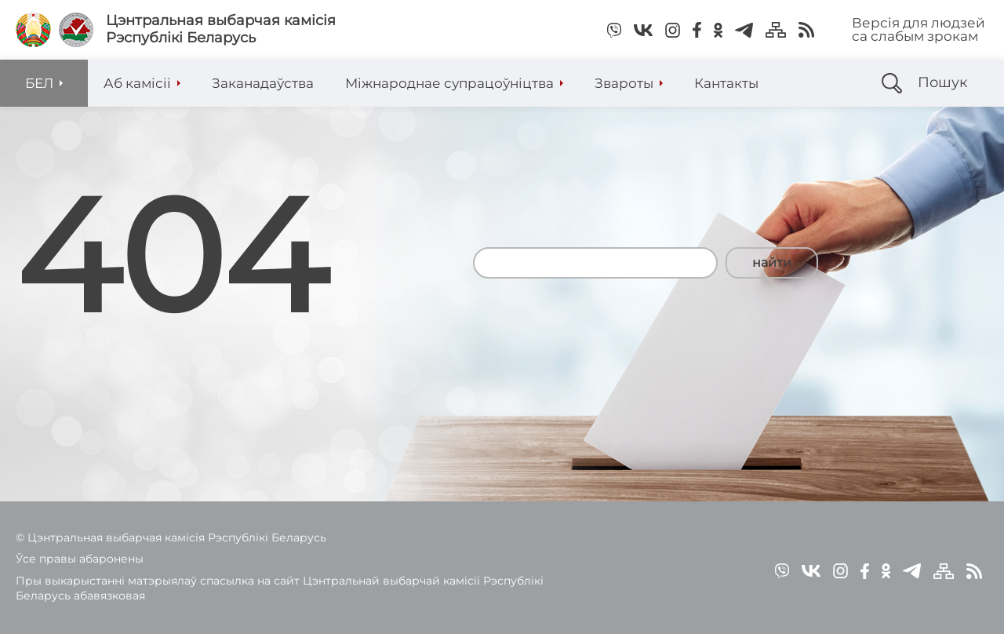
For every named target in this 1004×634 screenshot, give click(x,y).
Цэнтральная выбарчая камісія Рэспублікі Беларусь (221, 29)
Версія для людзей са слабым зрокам (918, 29)
